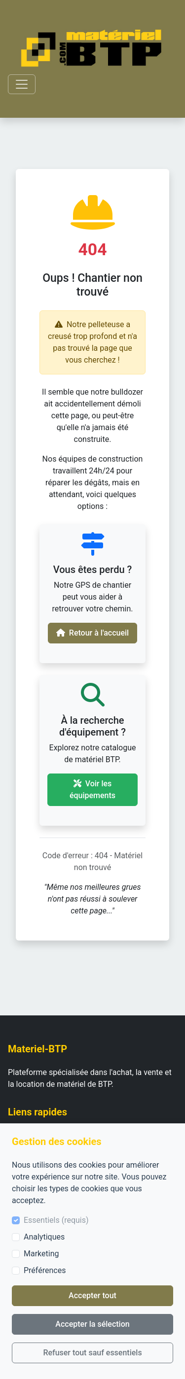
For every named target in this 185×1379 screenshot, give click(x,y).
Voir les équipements (92, 789)
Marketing (41, 1253)
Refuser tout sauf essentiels (92, 1352)
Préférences (45, 1270)
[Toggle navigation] (22, 84)
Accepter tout (92, 1295)
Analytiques (44, 1237)
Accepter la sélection (92, 1324)
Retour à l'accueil (92, 633)
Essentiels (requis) (56, 1220)
